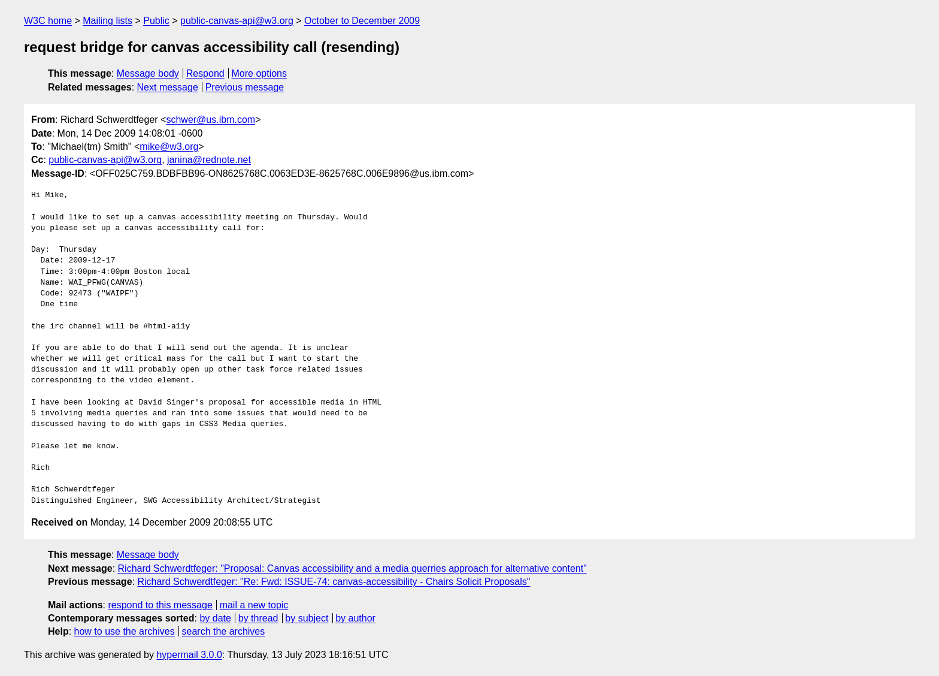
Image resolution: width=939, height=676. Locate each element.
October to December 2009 (362, 21)
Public (156, 21)
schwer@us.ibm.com (210, 119)
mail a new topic (254, 605)
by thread (258, 618)
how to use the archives (124, 631)
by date (215, 618)
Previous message (244, 87)
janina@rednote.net (209, 160)
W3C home (48, 21)
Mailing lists (107, 21)
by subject (306, 618)
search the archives (223, 631)
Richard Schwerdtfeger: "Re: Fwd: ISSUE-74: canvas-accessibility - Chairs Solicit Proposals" (333, 582)
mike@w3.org (169, 146)
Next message (167, 87)
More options (259, 73)
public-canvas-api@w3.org (236, 21)
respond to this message (160, 605)
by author (355, 618)
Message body (148, 73)
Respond (205, 73)
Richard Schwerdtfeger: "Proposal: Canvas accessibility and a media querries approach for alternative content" (352, 568)
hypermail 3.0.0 (189, 655)
